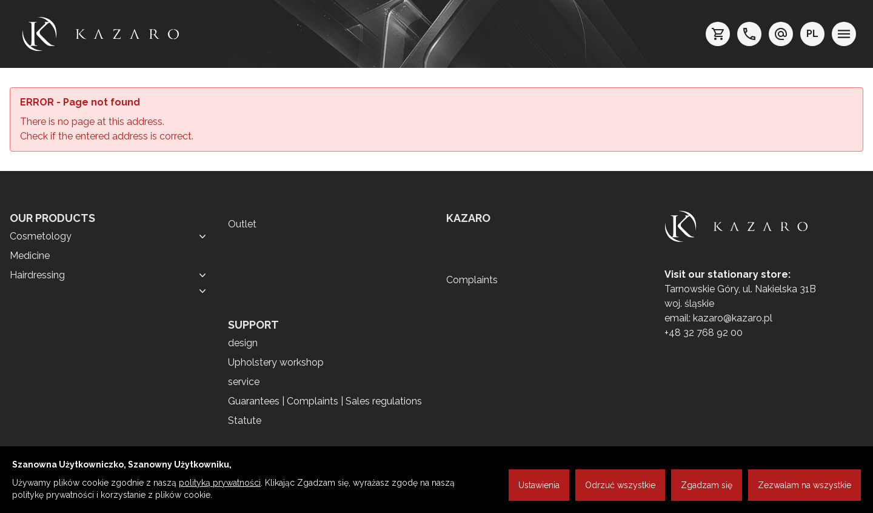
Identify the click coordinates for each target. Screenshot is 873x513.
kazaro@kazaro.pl (732, 318)
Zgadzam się (706, 485)
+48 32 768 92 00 (703, 332)
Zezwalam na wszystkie (804, 485)
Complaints (472, 280)
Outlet (242, 224)
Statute (244, 420)
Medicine (30, 255)
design (243, 343)
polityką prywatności (220, 483)
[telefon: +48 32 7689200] (749, 34)
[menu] (844, 34)
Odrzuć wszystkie (620, 485)
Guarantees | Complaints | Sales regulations (325, 401)
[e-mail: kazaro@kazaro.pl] (781, 34)
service (243, 381)
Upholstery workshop (276, 362)
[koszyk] (718, 34)
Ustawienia (539, 485)
